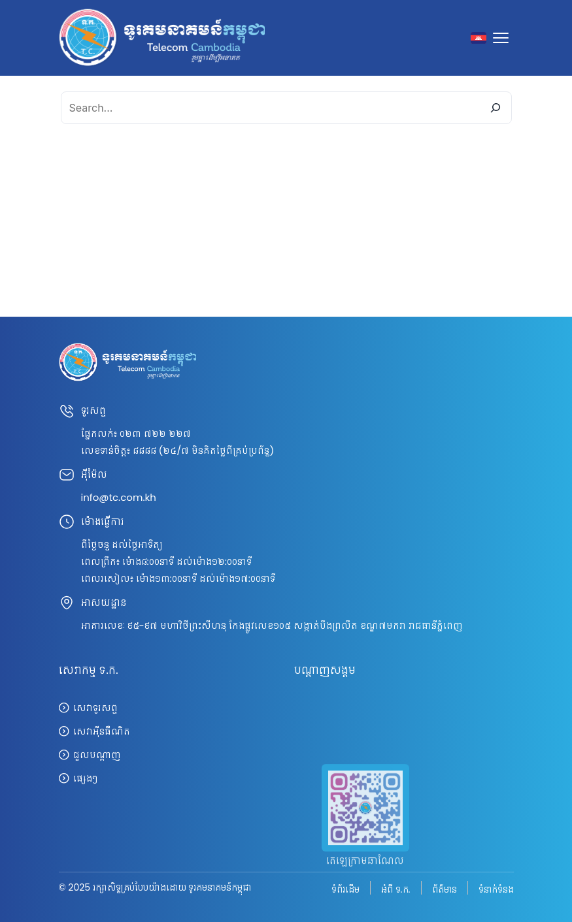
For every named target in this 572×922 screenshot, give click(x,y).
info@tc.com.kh (118, 497)
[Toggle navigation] (503, 37)
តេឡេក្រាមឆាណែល (365, 873)
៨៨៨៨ (144, 450)
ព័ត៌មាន (444, 889)
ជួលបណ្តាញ (96, 754)
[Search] (495, 108)
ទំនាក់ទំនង (496, 889)
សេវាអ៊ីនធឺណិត (101, 731)
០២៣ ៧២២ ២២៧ (155, 433)
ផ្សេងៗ (85, 778)
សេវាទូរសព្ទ (95, 707)
